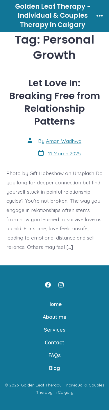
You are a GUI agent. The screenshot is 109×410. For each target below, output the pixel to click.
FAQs (55, 355)
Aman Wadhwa (63, 141)
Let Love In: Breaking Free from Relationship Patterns (54, 102)
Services (54, 329)
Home (54, 304)
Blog (54, 368)
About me (55, 317)
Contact (54, 342)
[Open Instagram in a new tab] (61, 285)
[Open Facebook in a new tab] (48, 285)
